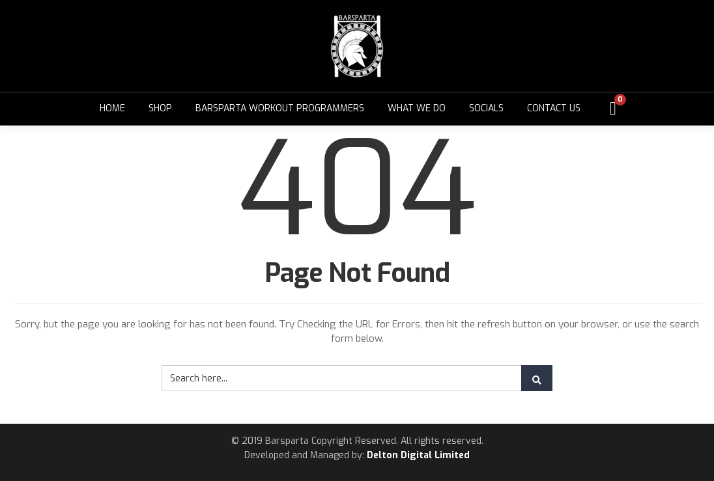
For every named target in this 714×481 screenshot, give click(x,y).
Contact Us (553, 108)
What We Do (417, 108)
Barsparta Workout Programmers (279, 108)
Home (112, 108)
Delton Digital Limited (418, 455)
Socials (486, 108)
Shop (160, 108)
